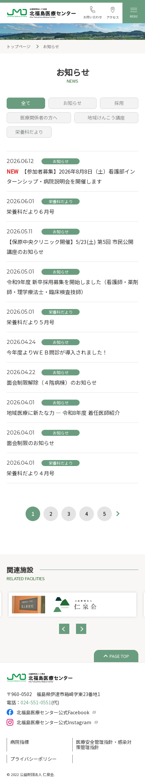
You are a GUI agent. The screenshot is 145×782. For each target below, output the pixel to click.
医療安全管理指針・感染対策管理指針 (104, 744)
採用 (119, 103)
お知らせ (72, 103)
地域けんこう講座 (106, 117)
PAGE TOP (119, 656)
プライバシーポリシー (33, 758)
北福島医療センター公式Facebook (53, 712)
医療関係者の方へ (38, 117)
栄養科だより (29, 131)
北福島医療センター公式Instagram (54, 722)
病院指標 (19, 742)
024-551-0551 (36, 702)
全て (26, 103)
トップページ (19, 46)
